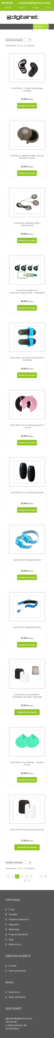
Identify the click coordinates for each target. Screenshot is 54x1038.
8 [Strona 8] (45, 876)
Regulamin (14, 924)
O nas (11, 909)
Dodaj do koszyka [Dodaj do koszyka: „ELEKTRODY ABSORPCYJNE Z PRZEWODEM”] (27, 240)
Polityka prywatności (19, 919)
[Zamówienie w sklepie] (18, 39)
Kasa (48, 7)
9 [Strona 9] (24, 880)
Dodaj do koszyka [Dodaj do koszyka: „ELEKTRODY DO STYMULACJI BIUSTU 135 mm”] (27, 442)
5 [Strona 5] (31, 876)
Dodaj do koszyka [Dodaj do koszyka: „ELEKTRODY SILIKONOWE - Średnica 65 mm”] (27, 779)
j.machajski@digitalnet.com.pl (34, 2)
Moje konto (14, 992)
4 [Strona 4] (26, 876)
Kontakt (7, 7)
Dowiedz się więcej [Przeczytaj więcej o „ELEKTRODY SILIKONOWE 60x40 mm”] (27, 847)
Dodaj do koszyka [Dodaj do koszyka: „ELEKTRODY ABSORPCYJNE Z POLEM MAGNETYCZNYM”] (27, 173)
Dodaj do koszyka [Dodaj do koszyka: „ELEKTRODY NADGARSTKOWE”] (27, 577)
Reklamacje (14, 929)
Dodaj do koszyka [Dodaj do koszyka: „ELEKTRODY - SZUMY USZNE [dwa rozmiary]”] (27, 105)
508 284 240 (7, 2)
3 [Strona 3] (21, 876)
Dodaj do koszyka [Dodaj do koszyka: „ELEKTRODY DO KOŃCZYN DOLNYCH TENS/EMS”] (27, 375)
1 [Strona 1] (12, 876)
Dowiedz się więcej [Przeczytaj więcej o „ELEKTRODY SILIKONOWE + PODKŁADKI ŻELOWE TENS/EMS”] (27, 712)
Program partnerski (18, 934)
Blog (11, 939)
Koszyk (36, 7)
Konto (22, 7)
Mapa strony (15, 944)
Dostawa (13, 914)
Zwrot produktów (17, 970)
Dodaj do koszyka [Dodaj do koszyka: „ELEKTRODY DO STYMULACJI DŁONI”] (27, 510)
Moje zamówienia (17, 997)
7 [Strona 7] (41, 876)
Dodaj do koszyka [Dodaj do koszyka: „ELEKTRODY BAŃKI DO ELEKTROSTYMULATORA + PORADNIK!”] (27, 308)
